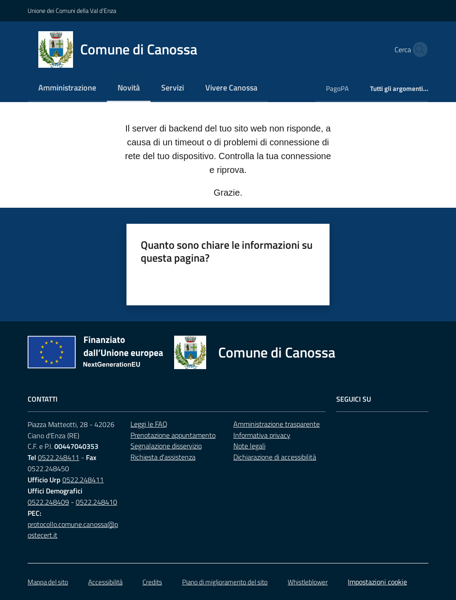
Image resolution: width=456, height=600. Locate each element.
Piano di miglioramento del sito (225, 582)
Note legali (249, 445)
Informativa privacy (261, 435)
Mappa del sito (48, 582)
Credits (152, 582)
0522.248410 (96, 502)
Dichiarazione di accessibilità (274, 457)
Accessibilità (105, 582)
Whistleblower (308, 582)
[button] (417, 49)
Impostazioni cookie (377, 581)
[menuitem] (67, 88)
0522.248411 (58, 457)
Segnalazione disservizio (166, 445)
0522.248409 (48, 502)
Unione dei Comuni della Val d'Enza (72, 10)
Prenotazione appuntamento (173, 435)
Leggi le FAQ (148, 424)
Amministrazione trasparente (276, 424)
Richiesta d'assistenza (162, 457)
